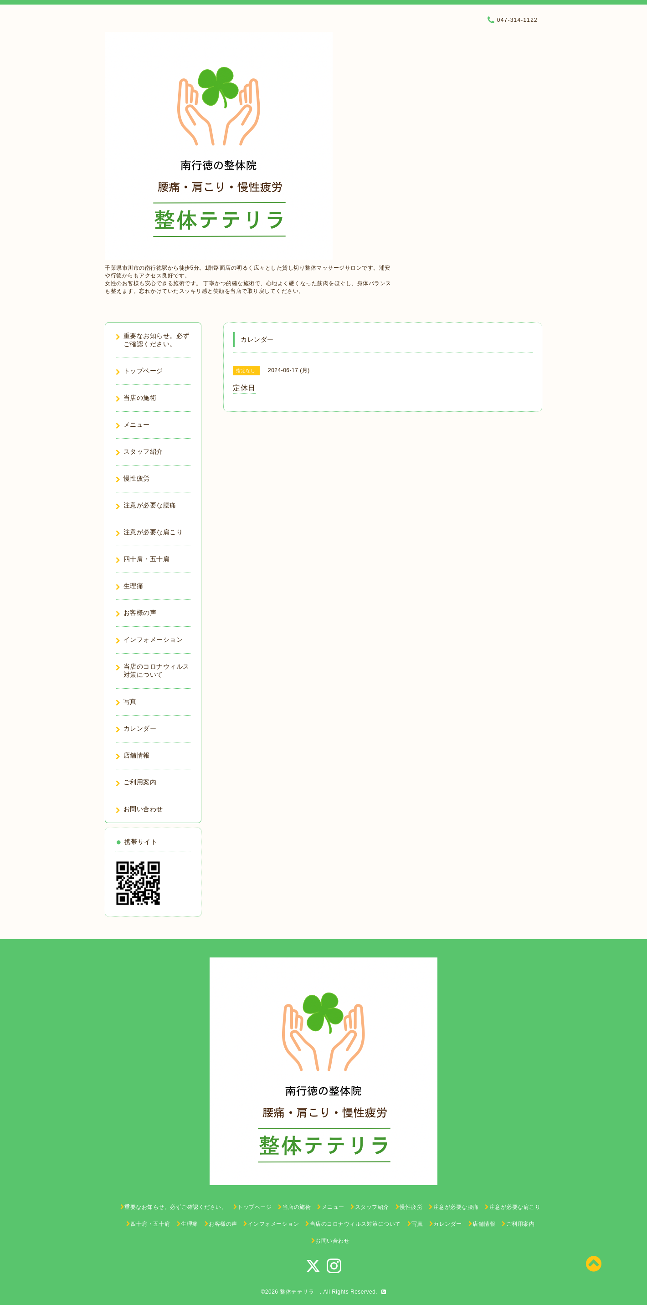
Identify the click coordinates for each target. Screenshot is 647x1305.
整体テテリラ (300, 1292)
